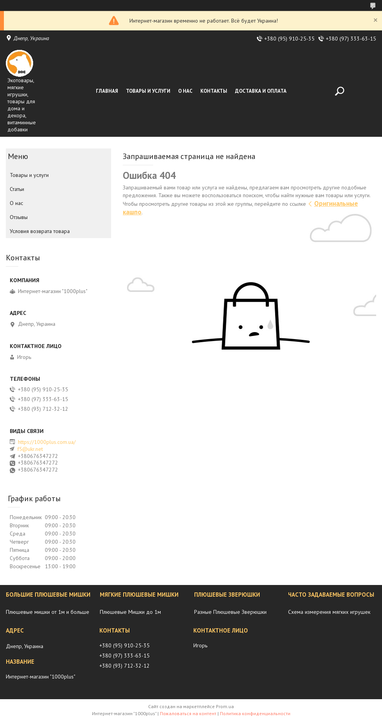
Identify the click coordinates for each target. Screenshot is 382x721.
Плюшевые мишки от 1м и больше (47, 611)
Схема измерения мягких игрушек (329, 611)
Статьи (17, 189)
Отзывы (19, 217)
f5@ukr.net (30, 449)
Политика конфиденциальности (255, 713)
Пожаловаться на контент (188, 713)
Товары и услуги (148, 91)
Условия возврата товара (40, 231)
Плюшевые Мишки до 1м (130, 611)
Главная (107, 91)
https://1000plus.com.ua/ (47, 442)
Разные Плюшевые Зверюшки (230, 611)
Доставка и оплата (260, 91)
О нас (185, 91)
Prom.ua (225, 706)
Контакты (213, 91)
